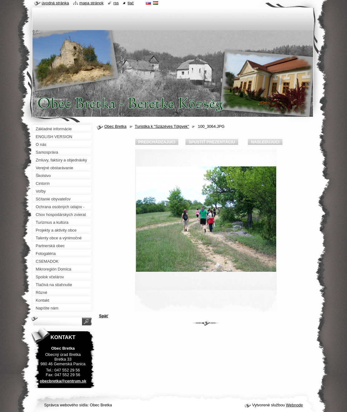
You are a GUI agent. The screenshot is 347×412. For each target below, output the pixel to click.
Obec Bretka (115, 126)
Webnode (294, 405)
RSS (116, 3)
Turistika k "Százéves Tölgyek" (162, 126)
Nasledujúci (265, 142)
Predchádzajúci (157, 142)
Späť (103, 316)
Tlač (131, 3)
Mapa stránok (92, 3)
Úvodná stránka (55, 3)
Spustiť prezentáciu (212, 142)
